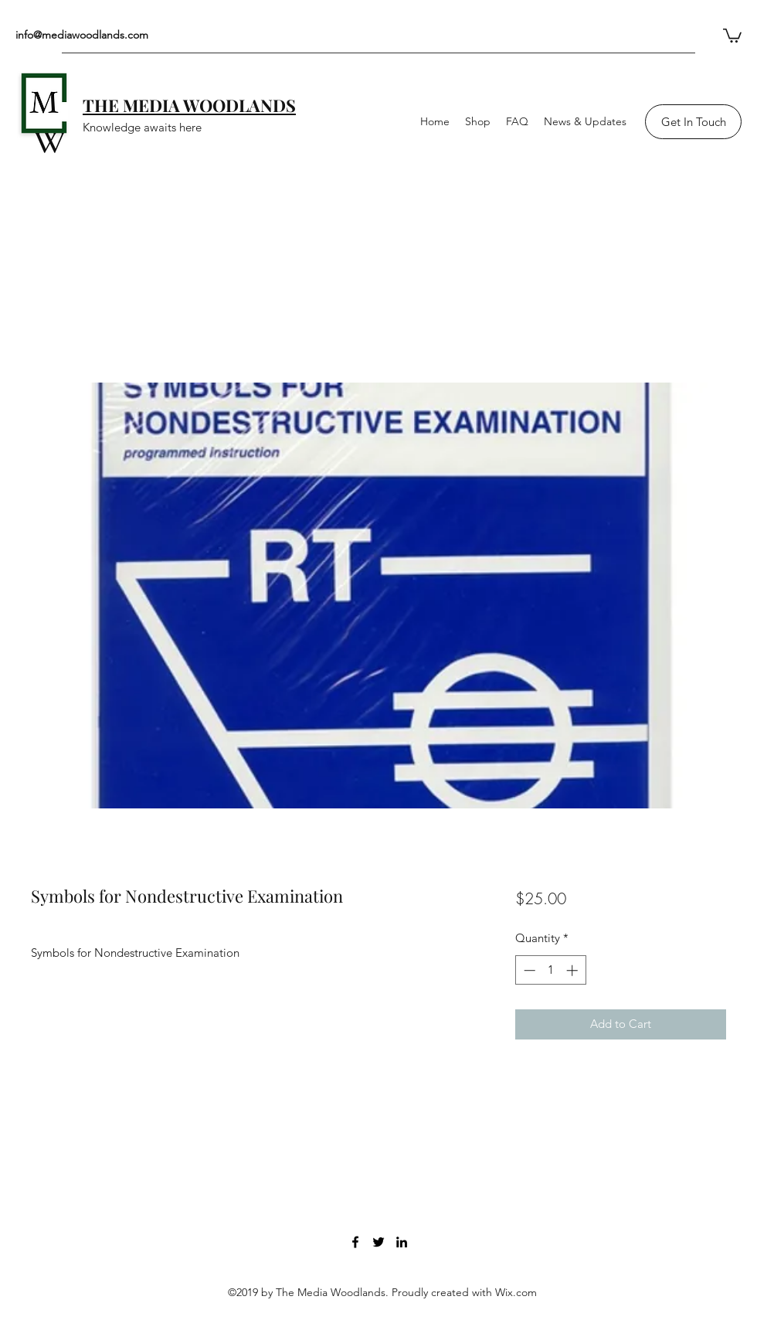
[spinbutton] (550, 970)
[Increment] (573, 970)
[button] (732, 35)
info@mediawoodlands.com (81, 35)
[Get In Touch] (693, 121)
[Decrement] (528, 970)
